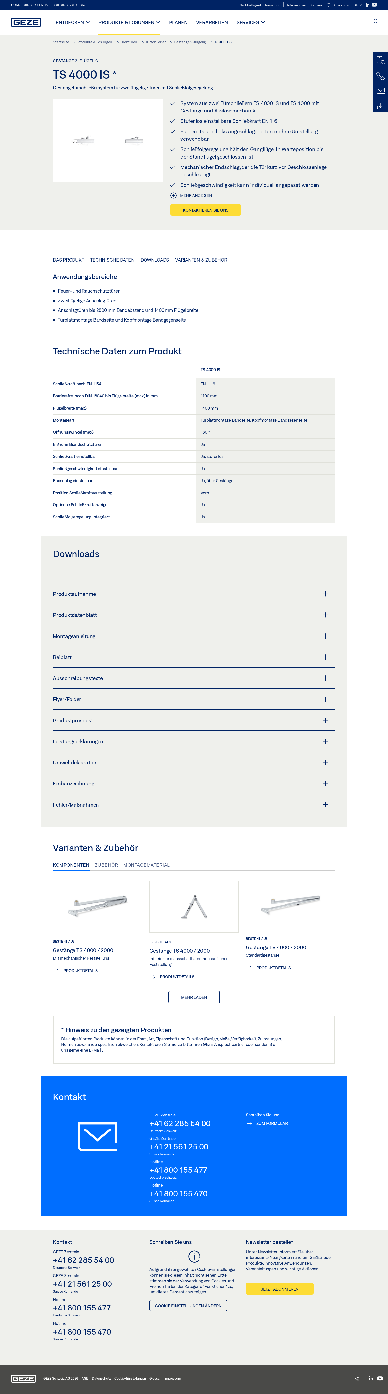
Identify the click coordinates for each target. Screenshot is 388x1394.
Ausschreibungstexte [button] (190, 678)
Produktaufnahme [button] (190, 594)
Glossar (155, 1378)
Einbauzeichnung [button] (190, 783)
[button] (337, 5)
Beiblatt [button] (190, 657)
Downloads (155, 260)
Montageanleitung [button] (190, 636)
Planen (178, 22)
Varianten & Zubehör (201, 260)
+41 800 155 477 (178, 1169)
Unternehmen (296, 5)
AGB (85, 1378)
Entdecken (70, 22)
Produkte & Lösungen (126, 22)
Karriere (316, 5)
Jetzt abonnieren (280, 1289)
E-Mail (95, 1050)
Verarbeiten (212, 22)
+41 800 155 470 (178, 1193)
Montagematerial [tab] (146, 865)
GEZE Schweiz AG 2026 (60, 1378)
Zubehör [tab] (106, 865)
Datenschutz (101, 1378)
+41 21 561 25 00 (178, 1146)
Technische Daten (112, 260)
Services (248, 22)
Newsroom (273, 5)
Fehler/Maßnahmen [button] (190, 805)
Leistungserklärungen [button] (190, 741)
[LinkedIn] (368, 5)
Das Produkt (68, 260)
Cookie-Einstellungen (130, 1378)
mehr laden (194, 997)
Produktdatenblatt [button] (190, 615)
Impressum (172, 1378)
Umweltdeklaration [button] (190, 762)
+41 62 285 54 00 (180, 1123)
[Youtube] (374, 5)
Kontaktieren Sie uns (205, 210)
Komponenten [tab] (71, 865)
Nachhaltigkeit (250, 5)
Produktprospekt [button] (190, 720)
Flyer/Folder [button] (190, 699)
